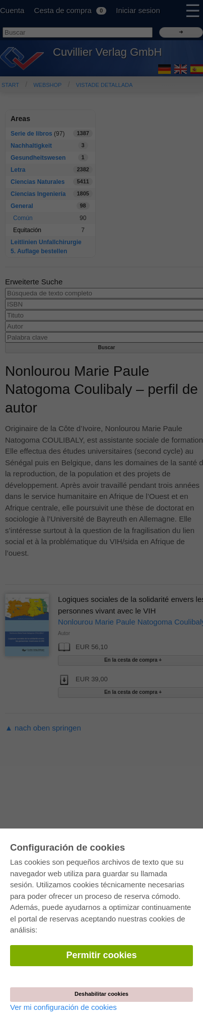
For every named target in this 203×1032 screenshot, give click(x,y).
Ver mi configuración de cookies (63, 1007)
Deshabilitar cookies (101, 994)
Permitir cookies (101, 955)
